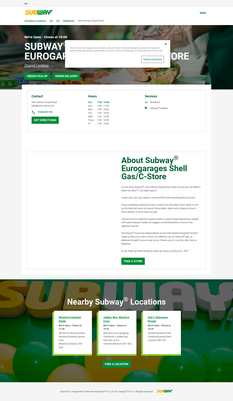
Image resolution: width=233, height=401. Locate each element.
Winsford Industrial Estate (70, 319)
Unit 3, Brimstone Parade (158, 319)
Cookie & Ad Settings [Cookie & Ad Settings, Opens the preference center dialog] (152, 59)
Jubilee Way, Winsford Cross (116, 319)
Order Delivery (66, 76)
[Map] (70, 210)
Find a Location (116, 364)
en (25, 4)
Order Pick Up (37, 76)
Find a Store (133, 261)
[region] (117, 54)
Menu (203, 13)
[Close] (165, 44)
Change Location (36, 65)
